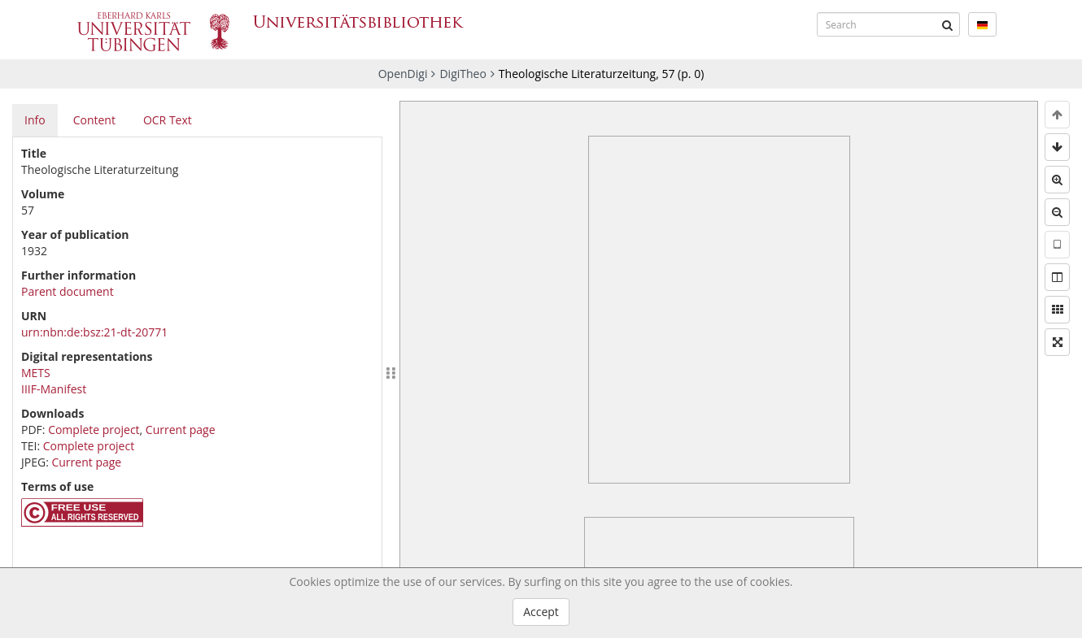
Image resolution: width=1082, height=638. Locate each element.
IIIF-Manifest (53, 389)
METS (35, 372)
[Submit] (948, 24)
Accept (541, 611)
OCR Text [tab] (167, 120)
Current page (181, 429)
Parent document (67, 291)
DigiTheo (462, 73)
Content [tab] (94, 120)
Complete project (93, 429)
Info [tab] (35, 120)
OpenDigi (403, 73)
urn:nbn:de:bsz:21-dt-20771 (94, 332)
